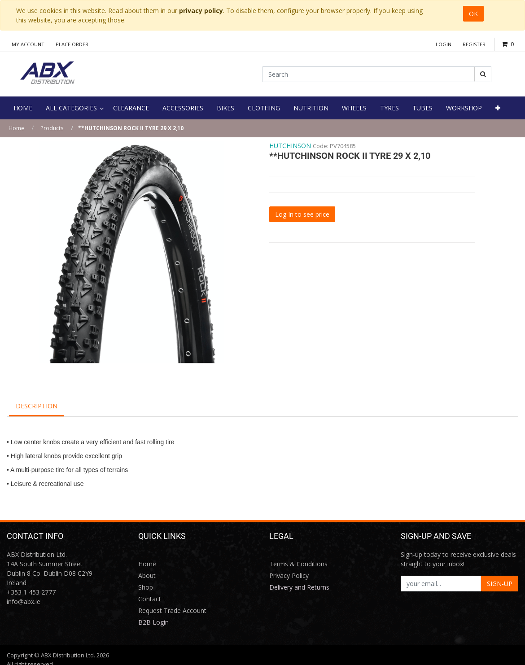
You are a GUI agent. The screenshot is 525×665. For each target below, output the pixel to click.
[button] (498, 107)
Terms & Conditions (298, 564)
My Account (28, 44)
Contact (149, 599)
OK (473, 13)
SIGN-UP (499, 583)
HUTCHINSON (290, 145)
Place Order (72, 44)
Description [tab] (36, 406)
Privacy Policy (289, 575)
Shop (145, 587)
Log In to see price (302, 214)
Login (443, 44)
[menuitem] (23, 107)
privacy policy (201, 10)
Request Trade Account (172, 610)
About (147, 575)
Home (16, 128)
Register (474, 44)
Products (51, 128)
